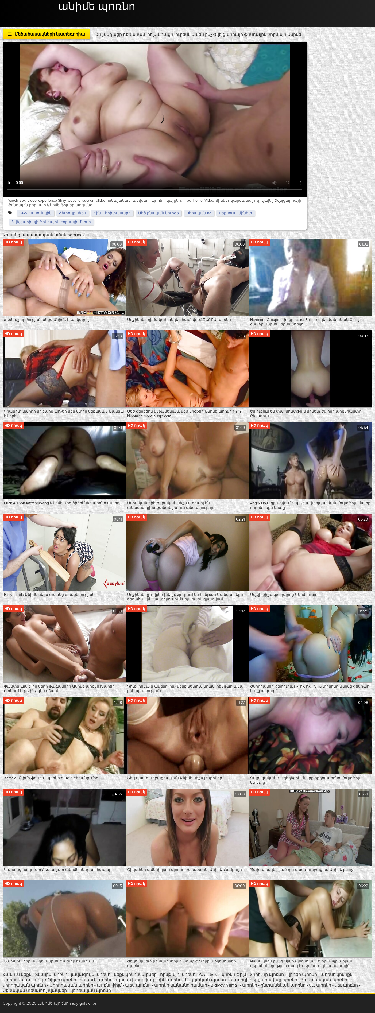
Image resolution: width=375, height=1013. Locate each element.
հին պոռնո (169, 980)
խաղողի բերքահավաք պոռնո (263, 980)
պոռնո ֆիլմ (233, 974)
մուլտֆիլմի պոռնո (55, 980)
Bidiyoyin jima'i (225, 985)
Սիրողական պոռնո (71, 985)
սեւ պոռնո (346, 985)
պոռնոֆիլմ (109, 985)
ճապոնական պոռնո (324, 980)
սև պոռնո (320, 985)
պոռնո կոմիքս (336, 974)
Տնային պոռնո (51, 974)
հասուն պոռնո (96, 980)
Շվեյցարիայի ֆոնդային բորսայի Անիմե (51, 222)
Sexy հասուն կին (35, 213)
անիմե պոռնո (96, 6)
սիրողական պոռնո (24, 985)
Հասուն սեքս (18, 974)
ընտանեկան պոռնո (283, 985)
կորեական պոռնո (90, 990)
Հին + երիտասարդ (112, 213)
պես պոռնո (138, 985)
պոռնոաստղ (17, 980)
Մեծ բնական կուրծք (158, 213)
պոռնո (249, 985)
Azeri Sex (208, 974)
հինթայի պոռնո (177, 974)
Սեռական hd (198, 213)
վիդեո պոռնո (302, 974)
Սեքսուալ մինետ (235, 213)
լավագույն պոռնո (90, 974)
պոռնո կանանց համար (180, 985)
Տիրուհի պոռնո (267, 974)
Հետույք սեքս (72, 213)
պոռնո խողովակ (135, 980)
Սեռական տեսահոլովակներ (35, 990)
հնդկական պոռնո (205, 980)
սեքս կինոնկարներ (135, 974)
